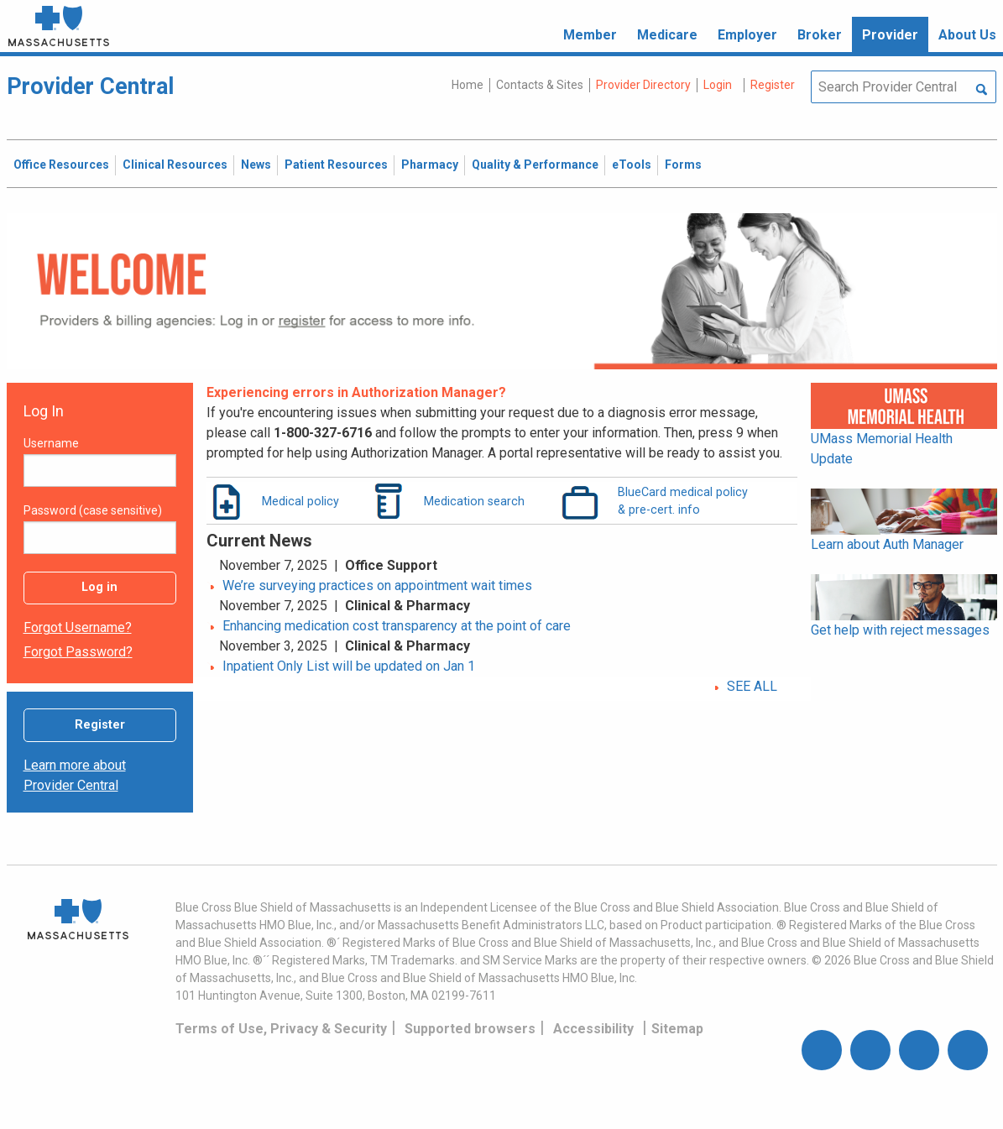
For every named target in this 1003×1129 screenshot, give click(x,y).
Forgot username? (78, 627)
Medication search (474, 501)
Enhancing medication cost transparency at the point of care (396, 626)
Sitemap (677, 1029)
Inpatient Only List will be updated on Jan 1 (348, 666)
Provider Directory (643, 84)
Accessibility (593, 1029)
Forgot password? (78, 652)
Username (51, 443)
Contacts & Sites (539, 84)
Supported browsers (470, 1029)
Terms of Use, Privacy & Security (281, 1029)
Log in (99, 587)
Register (100, 725)
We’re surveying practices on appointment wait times (377, 585)
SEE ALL (752, 686)
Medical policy (300, 501)
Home (467, 84)
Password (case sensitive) (93, 510)
